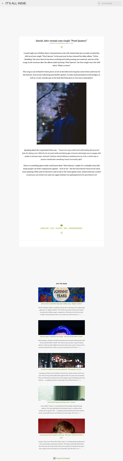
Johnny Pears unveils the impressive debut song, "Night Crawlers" (61, 304)
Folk (52, 228)
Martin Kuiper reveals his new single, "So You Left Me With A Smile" (61, 336)
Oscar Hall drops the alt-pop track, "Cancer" (61, 402)
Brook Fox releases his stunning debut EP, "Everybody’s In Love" (61, 369)
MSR (65, 228)
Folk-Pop (59, 228)
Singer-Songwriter (75, 228)
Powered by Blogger (61, 458)
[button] (61, 47)
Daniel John (44, 228)
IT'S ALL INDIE (15, 3)
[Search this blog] (111, 3)
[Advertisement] (61, 263)
